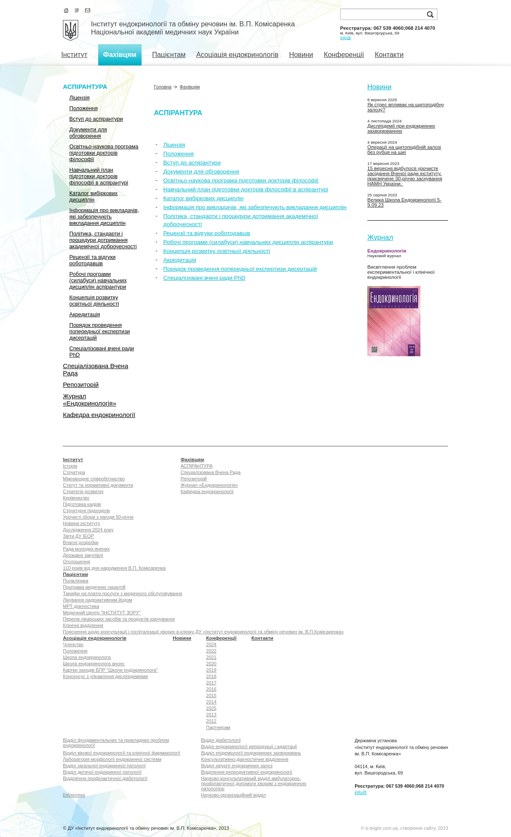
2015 (211, 695)
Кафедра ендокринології (99, 414)
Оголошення (76, 561)
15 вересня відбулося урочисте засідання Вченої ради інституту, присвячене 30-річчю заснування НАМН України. (404, 176)
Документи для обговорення (88, 132)
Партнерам (218, 727)
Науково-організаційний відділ (233, 794)
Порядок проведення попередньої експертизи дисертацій (99, 331)
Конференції (344, 54)
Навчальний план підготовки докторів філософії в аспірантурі (98, 176)
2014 (211, 701)
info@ (345, 37)
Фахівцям (119, 54)
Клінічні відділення (83, 625)
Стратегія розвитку (83, 491)
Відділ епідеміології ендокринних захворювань (251, 752)
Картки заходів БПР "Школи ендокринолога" (110, 669)
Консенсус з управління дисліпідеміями (105, 676)
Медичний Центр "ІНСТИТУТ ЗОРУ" (102, 612)
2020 (211, 663)
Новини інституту (81, 523)
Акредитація (84, 314)
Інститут (74, 54)
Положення (83, 108)
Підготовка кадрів (82, 504)
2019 (211, 669)
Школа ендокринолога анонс (94, 663)
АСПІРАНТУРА (85, 86)
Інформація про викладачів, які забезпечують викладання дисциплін (104, 216)
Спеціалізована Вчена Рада (95, 369)
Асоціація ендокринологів (237, 54)
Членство (73, 644)
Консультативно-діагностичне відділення (244, 759)
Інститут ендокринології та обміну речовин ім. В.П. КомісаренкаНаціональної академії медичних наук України (193, 28)
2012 (211, 721)
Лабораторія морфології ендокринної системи (112, 759)
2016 (211, 689)
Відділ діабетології (221, 740)
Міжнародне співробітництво (94, 478)
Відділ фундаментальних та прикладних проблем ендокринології (116, 743)
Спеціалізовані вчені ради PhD (101, 351)
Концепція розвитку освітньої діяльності (94, 300)
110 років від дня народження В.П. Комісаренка (114, 567)
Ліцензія (79, 97)
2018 (211, 676)
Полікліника (75, 580)
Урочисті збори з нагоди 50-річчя (98, 516)
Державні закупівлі (83, 555)
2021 (211, 657)
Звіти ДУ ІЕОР (78, 536)
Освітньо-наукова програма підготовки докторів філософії (103, 152)
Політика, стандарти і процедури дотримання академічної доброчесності (102, 240)
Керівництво (76, 497)
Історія (70, 465)
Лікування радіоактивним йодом (97, 599)
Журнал (380, 237)
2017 (211, 682)
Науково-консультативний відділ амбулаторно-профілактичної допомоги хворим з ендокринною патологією (254, 783)
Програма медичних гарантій (94, 587)
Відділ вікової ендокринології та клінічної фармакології (121, 752)
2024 (211, 644)
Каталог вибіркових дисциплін (93, 196)
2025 (211, 708)
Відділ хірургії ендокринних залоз (237, 765)
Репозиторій (81, 384)
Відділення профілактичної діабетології (105, 778)
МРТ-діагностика (81, 606)
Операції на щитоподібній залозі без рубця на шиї (404, 150)
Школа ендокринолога (87, 657)
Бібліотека (74, 794)
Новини (301, 54)
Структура (74, 472)
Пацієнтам (169, 54)
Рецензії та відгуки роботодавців (92, 260)
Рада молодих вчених (86, 548)
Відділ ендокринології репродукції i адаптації (249, 746)
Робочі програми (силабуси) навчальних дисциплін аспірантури (98, 280)
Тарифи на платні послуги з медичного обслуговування (122, 593)
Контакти (389, 54)
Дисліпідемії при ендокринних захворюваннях (401, 128)
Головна (162, 86)
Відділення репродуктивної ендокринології (246, 772)
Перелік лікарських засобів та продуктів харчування (119, 618)
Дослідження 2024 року (88, 529)
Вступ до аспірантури (96, 119)
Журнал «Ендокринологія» (89, 399)
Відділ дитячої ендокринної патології (102, 772)
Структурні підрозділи (86, 510)
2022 (211, 650)
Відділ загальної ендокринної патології (104, 765)
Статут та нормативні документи (98, 485)
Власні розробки (80, 542)
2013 (211, 714)
